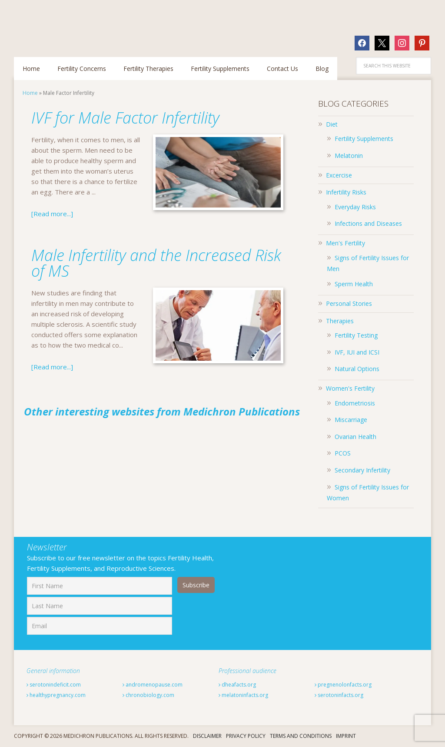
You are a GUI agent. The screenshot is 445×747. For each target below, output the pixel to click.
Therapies (340, 321)
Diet (332, 124)
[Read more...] (52, 213)
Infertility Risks (346, 192)
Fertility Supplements (364, 138)
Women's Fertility (350, 388)
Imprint (346, 736)
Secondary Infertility (362, 470)
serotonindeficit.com (54, 684)
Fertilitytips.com (70, 24)
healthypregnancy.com (56, 695)
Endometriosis (355, 403)
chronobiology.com (148, 695)
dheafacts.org (237, 684)
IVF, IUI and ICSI (357, 352)
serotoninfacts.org (339, 695)
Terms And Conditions (301, 736)
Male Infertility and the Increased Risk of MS (156, 263)
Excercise (339, 175)
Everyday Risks (355, 207)
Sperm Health (354, 284)
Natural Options (357, 369)
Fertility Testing (356, 335)
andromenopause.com (153, 684)
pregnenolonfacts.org (343, 684)
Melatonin (349, 155)
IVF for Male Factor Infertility (125, 117)
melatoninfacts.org (243, 695)
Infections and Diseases (368, 223)
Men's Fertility (345, 243)
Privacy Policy (246, 736)
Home (30, 93)
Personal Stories (349, 303)
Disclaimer (207, 736)
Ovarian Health (355, 436)
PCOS (343, 453)
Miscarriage (351, 419)
